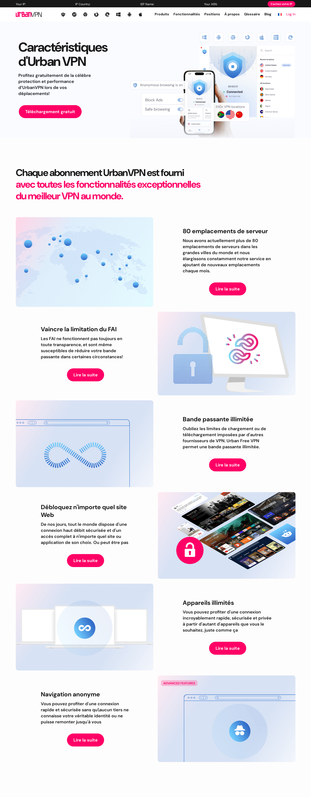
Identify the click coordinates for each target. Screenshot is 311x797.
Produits (162, 14)
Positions (212, 14)
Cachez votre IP (281, 4)
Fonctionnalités (186, 14)
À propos (232, 14)
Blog (267, 14)
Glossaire (252, 14)
